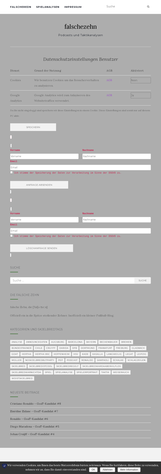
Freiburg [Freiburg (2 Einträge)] (122, 348)
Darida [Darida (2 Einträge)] (63, 348)
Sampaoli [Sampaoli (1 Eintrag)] (103, 360)
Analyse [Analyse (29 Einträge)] (17, 342)
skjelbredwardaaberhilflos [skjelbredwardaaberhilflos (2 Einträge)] (101, 366)
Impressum (73, 6)
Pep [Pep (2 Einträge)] (60, 360)
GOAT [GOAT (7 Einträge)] (15, 354)
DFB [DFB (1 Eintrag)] (74, 348)
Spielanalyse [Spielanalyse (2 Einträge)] (64, 372)
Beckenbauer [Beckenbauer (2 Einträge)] (108, 342)
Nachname (88, 150)
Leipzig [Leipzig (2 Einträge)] (141, 354)
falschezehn (80, 27)
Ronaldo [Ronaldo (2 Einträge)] (87, 360)
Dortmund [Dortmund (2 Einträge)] (88, 348)
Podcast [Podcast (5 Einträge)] (72, 360)
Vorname (15, 150)
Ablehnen (108, 469)
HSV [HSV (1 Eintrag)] (75, 354)
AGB (109, 80)
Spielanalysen (47, 6)
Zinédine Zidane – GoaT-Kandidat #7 (34, 411)
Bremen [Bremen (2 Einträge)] (126, 342)
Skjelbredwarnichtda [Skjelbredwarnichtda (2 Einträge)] (26, 372)
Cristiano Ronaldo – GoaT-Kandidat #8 (35, 403)
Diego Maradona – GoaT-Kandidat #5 (34, 426)
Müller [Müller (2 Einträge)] (16, 360)
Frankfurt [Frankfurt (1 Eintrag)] (105, 348)
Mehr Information (129, 469)
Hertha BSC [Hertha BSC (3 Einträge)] (42, 354)
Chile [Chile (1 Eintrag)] (38, 348)
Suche (143, 280)
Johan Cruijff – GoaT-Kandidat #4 (32, 434)
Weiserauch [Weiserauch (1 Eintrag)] (121, 372)
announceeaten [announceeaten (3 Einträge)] (36, 342)
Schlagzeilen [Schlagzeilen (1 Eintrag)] (137, 360)
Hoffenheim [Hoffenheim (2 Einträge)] (62, 354)
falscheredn (20, 6)
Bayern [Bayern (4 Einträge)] (91, 342)
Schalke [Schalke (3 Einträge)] (118, 360)
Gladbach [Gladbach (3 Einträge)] (138, 348)
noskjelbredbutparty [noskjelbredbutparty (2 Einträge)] (39, 360)
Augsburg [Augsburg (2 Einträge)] (57, 342)
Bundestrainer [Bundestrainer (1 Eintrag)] (21, 348)
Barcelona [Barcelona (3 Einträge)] (75, 342)
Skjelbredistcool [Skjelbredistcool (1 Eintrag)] (40, 366)
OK (93, 469)
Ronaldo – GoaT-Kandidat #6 (29, 419)
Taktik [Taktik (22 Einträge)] (105, 372)
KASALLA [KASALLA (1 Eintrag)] (97, 354)
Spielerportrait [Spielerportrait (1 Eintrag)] (87, 372)
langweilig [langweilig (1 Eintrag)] (114, 354)
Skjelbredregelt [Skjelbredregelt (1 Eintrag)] (67, 366)
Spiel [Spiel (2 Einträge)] (48, 372)
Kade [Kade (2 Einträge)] (85, 354)
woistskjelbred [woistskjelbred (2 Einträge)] (22, 378)
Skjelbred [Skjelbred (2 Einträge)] (18, 366)
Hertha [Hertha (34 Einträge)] (26, 354)
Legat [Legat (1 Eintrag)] (129, 354)
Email (13, 161)
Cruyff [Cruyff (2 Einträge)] (50, 348)
